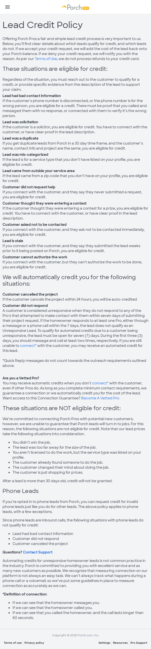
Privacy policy (34, 642)
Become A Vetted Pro (100, 398)
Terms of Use (46, 59)
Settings (104, 642)
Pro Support (138, 642)
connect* (28, 345)
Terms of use (13, 642)
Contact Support (37, 552)
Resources (120, 642)
